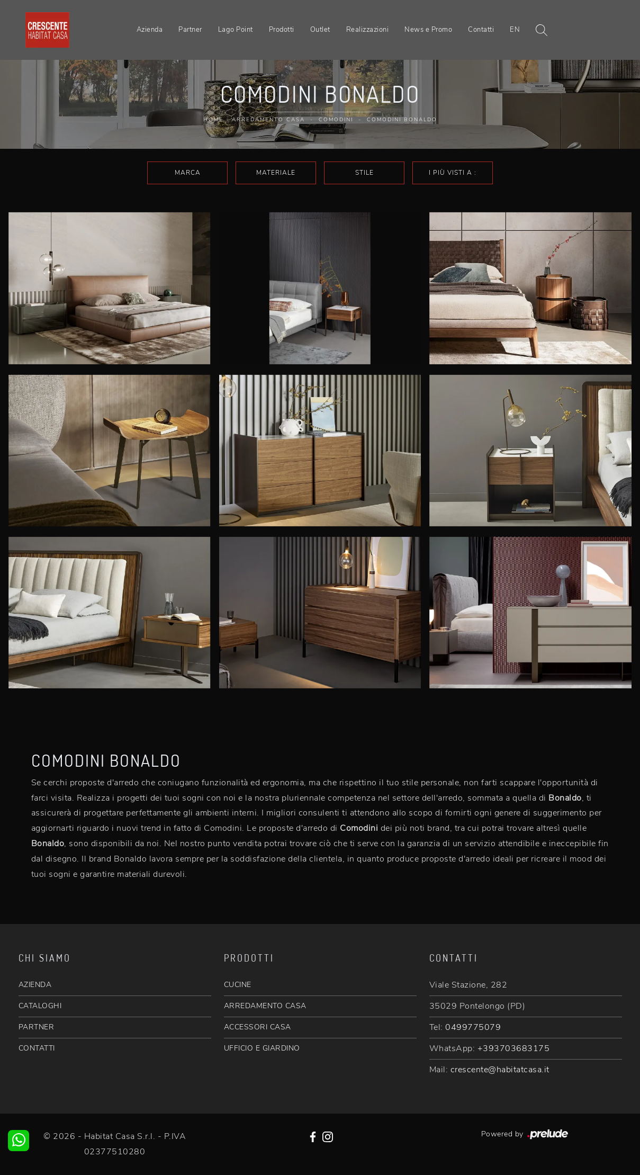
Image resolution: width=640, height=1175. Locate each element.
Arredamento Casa (268, 119)
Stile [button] (364, 172)
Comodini (336, 119)
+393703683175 (513, 1048)
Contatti (481, 29)
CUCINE (237, 985)
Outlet (320, 29)
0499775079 (473, 1027)
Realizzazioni (367, 29)
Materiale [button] (275, 172)
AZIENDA (35, 985)
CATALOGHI (40, 1006)
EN (515, 29)
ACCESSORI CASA (257, 1027)
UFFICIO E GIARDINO (262, 1048)
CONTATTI (37, 1048)
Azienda (150, 29)
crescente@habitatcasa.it (499, 1069)
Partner (190, 29)
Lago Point (235, 29)
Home (213, 119)
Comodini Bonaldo (402, 119)
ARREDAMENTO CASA (265, 1006)
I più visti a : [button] (452, 172)
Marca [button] (188, 172)
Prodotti (281, 29)
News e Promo (428, 29)
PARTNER (37, 1027)
